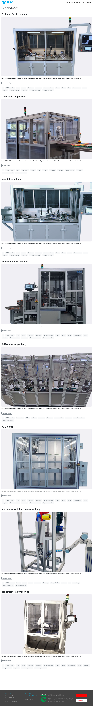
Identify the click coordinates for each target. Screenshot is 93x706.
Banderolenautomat (48, 87)
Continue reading (6, 83)
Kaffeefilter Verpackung (13, 344)
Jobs (82, 2)
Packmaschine (76, 87)
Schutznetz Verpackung (13, 96)
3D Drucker (7, 426)
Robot (39, 170)
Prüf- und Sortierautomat (14, 14)
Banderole (30, 87)
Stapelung (5, 90)
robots (30, 582)
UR (69, 582)
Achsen (23, 87)
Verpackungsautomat (35, 90)
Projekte (77, 2)
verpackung (24, 90)
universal (64, 582)
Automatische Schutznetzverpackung (20, 509)
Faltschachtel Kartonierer (14, 261)
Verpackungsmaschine (48, 90)
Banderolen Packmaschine (15, 591)
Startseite (69, 2)
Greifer (63, 87)
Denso (57, 87)
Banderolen (38, 87)
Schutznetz (52, 170)
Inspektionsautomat (11, 179)
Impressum (28, 693)
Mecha (69, 252)
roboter (84, 87)
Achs (17, 87)
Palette (33, 170)
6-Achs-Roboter (10, 87)
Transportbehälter (14, 90)
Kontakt (88, 2)
